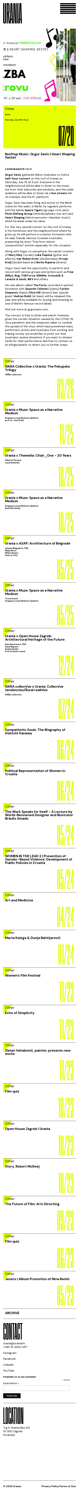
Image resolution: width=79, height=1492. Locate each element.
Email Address (11, 1383)
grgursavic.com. (38, 309)
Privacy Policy (50, 1486)
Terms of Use (67, 1486)
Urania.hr (15, 197)
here (28, 169)
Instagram (10, 1353)
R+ (34, 197)
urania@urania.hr (14, 1343)
